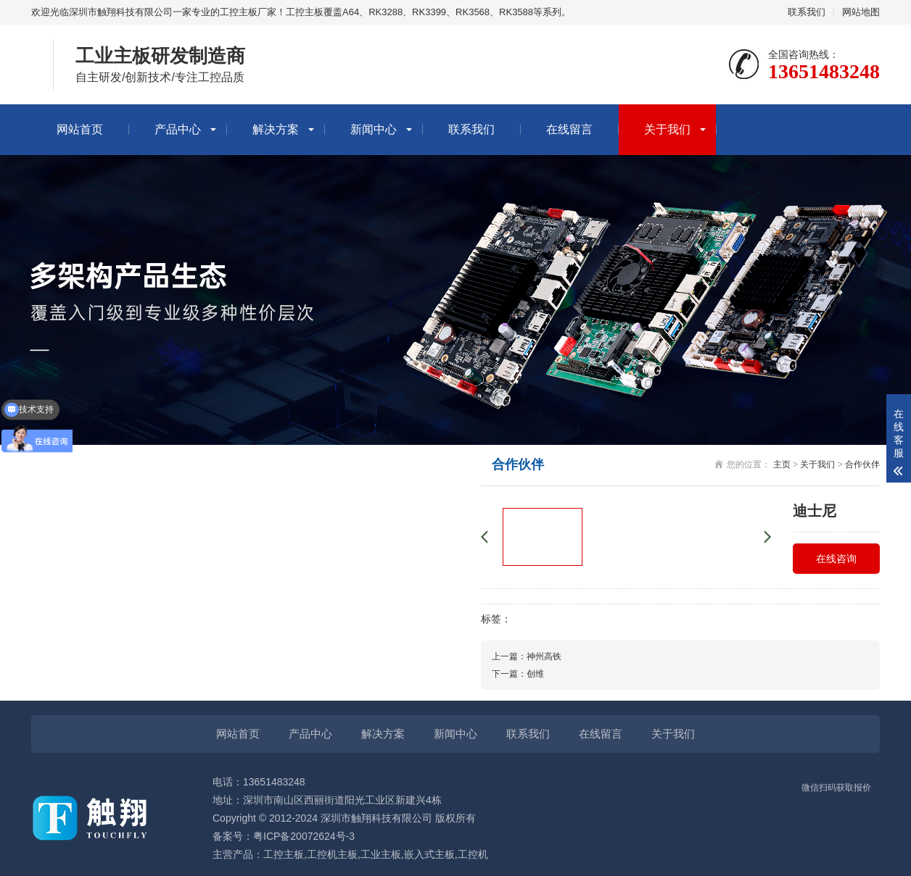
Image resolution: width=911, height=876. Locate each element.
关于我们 (667, 129)
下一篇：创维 (518, 674)
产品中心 (177, 129)
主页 (782, 464)
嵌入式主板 (429, 854)
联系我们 (806, 12)
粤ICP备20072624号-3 (304, 836)
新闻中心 (373, 129)
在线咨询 (836, 558)
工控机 (473, 854)
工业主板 (380, 854)
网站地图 (861, 12)
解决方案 (275, 129)
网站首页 (80, 129)
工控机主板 (332, 854)
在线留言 (569, 129)
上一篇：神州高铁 (526, 656)
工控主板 (283, 854)
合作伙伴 (862, 464)
